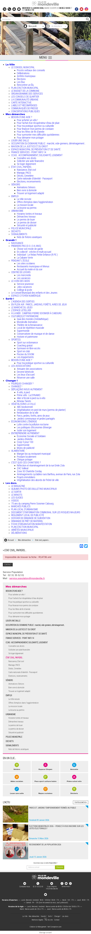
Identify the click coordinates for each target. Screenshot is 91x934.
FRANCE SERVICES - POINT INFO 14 (28, 152)
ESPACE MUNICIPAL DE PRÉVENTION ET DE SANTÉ (35, 149)
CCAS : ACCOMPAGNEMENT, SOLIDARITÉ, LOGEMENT (37, 155)
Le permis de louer (26, 219)
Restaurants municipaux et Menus (33, 266)
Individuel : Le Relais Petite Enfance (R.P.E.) (37, 254)
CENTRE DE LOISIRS (21, 272)
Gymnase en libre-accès (28, 348)
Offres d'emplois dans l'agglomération (35, 201)
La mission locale (25, 204)
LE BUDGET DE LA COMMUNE (25, 90)
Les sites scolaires (26, 263)
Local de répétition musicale (30, 327)
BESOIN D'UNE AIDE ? (21, 117)
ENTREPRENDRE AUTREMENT (25, 433)
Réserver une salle (26, 377)
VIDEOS (15, 500)
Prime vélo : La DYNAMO (28, 395)
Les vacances (23, 278)
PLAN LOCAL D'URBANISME (24, 509)
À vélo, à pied (23, 392)
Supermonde (23, 330)
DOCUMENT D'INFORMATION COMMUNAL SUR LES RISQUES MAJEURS (45, 512)
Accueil (11, 540)
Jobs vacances (24, 286)
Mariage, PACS (24, 172)
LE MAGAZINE (18, 485)
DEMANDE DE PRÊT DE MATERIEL (27, 521)
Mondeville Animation (27, 321)
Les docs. (11, 483)
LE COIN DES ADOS (20, 280)
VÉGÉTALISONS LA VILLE (23, 403)
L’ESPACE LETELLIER (21, 310)
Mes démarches (15, 114)
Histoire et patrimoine (27, 336)
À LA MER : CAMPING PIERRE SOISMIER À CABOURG (36, 313)
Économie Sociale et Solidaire (31, 436)
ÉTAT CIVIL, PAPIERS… (22, 166)
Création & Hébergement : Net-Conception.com (45, 926)
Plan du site (49, 919)
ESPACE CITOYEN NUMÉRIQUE (26, 295)
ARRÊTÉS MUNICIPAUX (22, 529)
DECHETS (16, 231)
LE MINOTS (16, 494)
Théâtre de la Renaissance (29, 324)
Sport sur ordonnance (27, 342)
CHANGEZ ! (16, 386)
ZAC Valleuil (22, 468)
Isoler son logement (26, 430)
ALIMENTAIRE (18, 450)
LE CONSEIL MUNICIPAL (23, 67)
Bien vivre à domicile (27, 190)
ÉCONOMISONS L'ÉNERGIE (24, 421)
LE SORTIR (16, 491)
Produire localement (26, 456)
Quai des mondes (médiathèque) (32, 319)
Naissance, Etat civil (26, 169)
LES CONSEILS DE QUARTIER (25, 96)
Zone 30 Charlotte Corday (29, 471)
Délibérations (23, 73)
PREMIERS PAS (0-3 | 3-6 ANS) (26, 245)
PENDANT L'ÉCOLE (20, 260)
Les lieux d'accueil (26, 374)
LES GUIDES (17, 497)
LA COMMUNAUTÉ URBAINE (24, 99)
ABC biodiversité (25, 406)
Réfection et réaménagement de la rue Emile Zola (41, 465)
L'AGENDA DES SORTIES (23, 301)
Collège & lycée (24, 289)
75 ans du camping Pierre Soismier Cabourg (32, 503)
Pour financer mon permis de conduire (35, 128)
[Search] (44, 19)
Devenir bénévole (25, 371)
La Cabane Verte (25, 257)
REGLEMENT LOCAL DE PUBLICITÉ (27, 515)
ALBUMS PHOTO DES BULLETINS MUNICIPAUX (34, 488)
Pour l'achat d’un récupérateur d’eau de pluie (38, 122)
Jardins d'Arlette (25, 439)
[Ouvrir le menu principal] (45, 58)
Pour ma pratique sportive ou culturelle (35, 125)
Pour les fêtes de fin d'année (30, 131)
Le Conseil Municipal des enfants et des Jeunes (34, 292)
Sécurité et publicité (26, 225)
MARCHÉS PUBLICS (20, 506)
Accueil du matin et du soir (29, 269)
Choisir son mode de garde (30, 248)
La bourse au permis (26, 207)
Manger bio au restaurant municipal (33, 453)
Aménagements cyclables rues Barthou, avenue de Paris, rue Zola (48, 474)
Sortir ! (10, 298)
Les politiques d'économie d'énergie (34, 427)
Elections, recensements (29, 181)
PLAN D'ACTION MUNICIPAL (24, 87)
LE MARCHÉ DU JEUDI (22, 307)
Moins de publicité (26, 447)
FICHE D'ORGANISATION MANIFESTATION (31, 524)
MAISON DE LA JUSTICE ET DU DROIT (29, 146)
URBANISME (17, 210)
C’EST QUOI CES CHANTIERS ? (26, 462)
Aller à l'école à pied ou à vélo (31, 398)
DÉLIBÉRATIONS (19, 532)
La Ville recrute (24, 199)
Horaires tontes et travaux (29, 213)
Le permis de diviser (26, 222)
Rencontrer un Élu (25, 84)
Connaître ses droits (26, 158)
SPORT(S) (16, 339)
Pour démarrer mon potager (30, 137)
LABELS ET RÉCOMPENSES (24, 105)
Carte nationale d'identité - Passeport (34, 178)
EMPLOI (15, 196)
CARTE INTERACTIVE (21, 102)
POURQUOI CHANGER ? (22, 383)
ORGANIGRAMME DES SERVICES (27, 93)
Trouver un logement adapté (30, 193)
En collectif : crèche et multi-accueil (34, 251)
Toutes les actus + (80, 802)
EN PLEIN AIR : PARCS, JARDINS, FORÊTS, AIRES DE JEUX (39, 304)
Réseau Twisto (24, 401)
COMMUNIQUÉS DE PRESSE (24, 108)
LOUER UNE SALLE (20, 140)
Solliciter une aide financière (30, 160)
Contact (56, 919)
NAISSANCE (17, 243)
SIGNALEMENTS (19, 234)
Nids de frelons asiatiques (29, 237)
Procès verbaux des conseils (31, 70)
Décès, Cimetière (25, 175)
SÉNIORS (15, 184)
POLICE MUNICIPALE (21, 228)
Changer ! (12, 380)
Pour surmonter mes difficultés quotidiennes (38, 134)
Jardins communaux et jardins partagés (36, 418)
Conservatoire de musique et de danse (35, 333)
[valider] (59, 867)
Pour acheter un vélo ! (27, 120)
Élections (21, 79)
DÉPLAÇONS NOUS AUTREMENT (27, 389)
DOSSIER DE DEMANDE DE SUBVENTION (30, 518)
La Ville (10, 64)
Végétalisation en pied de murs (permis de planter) (41, 409)
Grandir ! (11, 240)
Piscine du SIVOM (25, 354)
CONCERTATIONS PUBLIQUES (25, 111)
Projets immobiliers (26, 477)
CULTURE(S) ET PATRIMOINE (25, 316)
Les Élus (21, 82)
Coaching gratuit (25, 345)
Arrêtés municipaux (26, 76)
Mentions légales (37, 919)
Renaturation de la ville (27, 412)
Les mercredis (24, 275)
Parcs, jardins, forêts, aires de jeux (33, 415)
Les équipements (25, 357)
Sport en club (23, 351)
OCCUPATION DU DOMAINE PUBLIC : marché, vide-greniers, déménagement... (48, 143)
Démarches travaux (26, 216)
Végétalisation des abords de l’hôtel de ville (38, 480)
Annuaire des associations (29, 368)
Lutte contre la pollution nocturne (33, 424)
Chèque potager (25, 459)
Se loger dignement (26, 163)
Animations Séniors (26, 187)
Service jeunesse (25, 283)
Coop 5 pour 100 (25, 441)
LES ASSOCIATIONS (21, 365)
